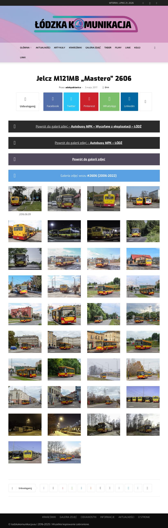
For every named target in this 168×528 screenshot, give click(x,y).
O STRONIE (144, 517)
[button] (155, 48)
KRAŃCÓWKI (75, 47)
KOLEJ (137, 47)
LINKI (23, 57)
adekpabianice (73, 87)
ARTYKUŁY (59, 47)
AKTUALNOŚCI (43, 47)
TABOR (107, 47)
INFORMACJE (107, 517)
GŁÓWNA (25, 47)
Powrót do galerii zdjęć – (89, 126)
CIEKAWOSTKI (88, 517)
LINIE (128, 47)
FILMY (118, 47)
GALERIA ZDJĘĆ (93, 47)
